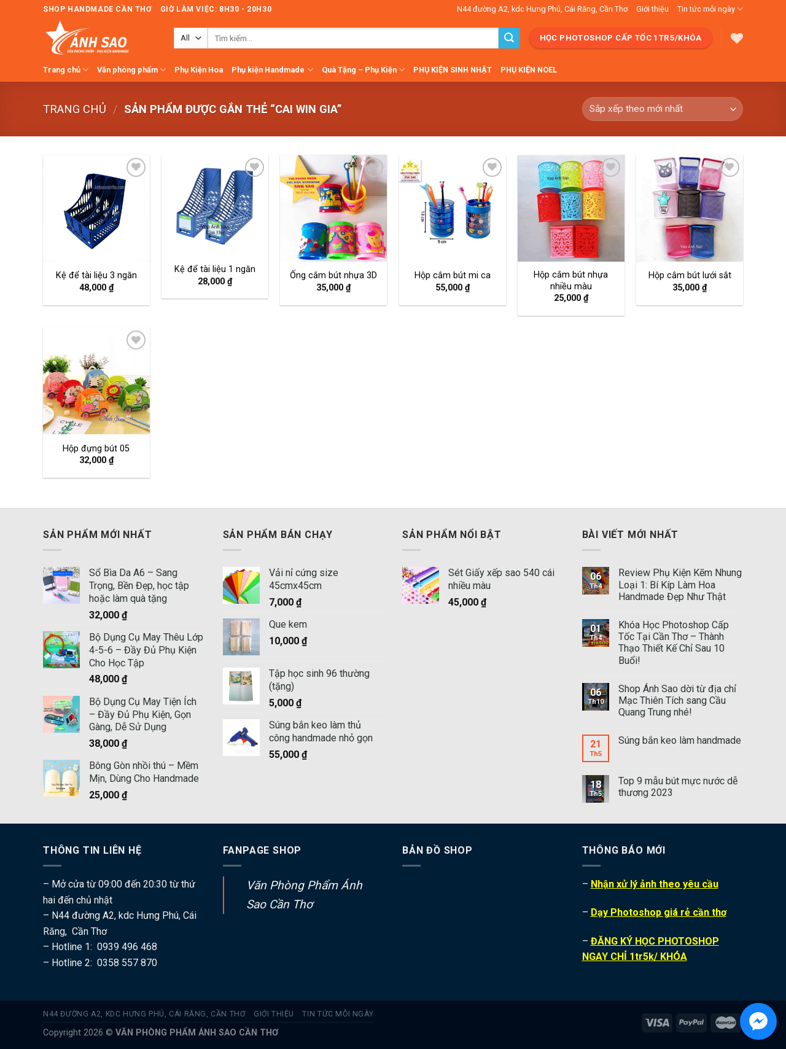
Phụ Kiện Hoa (198, 69)
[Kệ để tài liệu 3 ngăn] (96, 208)
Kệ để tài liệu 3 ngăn (96, 275)
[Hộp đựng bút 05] (96, 380)
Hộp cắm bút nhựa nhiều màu (571, 281)
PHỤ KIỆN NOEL (528, 69)
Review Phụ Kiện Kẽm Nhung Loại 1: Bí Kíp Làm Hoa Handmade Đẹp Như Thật (680, 584)
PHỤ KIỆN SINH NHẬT (452, 69)
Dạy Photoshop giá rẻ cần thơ (658, 912)
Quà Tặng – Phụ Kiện (363, 70)
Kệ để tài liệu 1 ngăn (214, 269)
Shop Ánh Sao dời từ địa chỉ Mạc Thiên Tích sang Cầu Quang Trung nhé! (677, 700)
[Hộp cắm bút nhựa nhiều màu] (571, 208)
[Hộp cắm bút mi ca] (452, 208)
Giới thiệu (652, 9)
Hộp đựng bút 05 (96, 448)
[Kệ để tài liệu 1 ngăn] (214, 205)
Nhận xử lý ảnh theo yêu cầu (654, 884)
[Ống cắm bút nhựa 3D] (333, 208)
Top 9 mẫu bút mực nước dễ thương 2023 (677, 786)
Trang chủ (65, 70)
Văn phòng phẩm (131, 70)
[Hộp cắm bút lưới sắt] (689, 208)
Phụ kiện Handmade (272, 70)
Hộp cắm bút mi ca (452, 275)
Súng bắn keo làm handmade (679, 740)
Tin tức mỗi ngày (710, 9)
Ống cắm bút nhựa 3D (333, 275)
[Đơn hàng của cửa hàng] (662, 109)
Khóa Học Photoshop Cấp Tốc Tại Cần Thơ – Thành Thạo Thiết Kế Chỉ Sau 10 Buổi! (673, 642)
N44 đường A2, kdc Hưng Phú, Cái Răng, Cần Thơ (542, 9)
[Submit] (509, 38)
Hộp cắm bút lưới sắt (689, 275)
